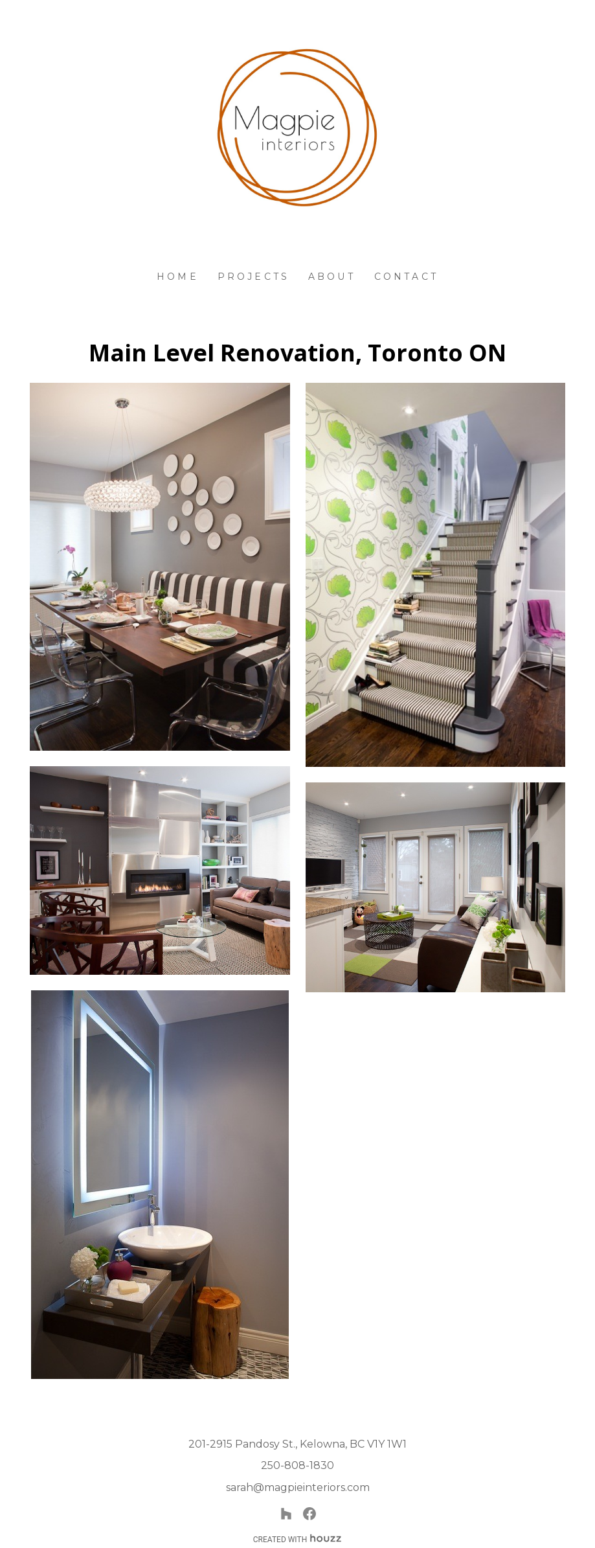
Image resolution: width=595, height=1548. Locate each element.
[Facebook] (309, 1513)
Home (178, 276)
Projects (254, 276)
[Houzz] (286, 1513)
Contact (406, 276)
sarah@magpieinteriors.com (298, 1487)
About (331, 276)
